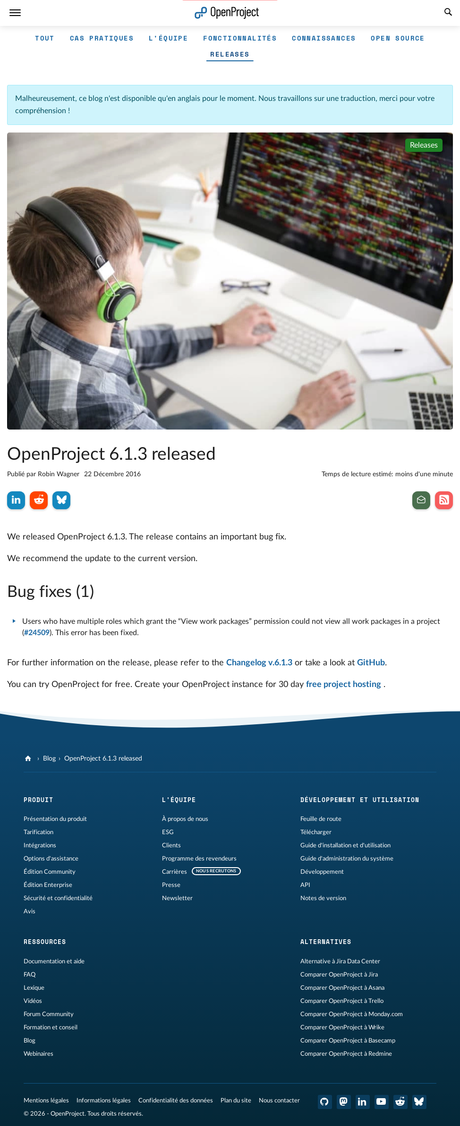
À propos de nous (185, 819)
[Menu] (15, 13)
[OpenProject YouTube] (382, 1102)
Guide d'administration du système (346, 858)
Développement (322, 872)
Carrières (174, 872)
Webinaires (38, 1054)
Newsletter (177, 898)
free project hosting (343, 684)
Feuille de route (320, 819)
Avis (29, 911)
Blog (49, 758)
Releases (229, 54)
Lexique (34, 988)
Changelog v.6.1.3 (259, 663)
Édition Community (50, 872)
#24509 (37, 633)
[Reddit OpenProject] (400, 1102)
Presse (171, 885)
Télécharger (316, 832)
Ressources (45, 941)
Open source (398, 38)
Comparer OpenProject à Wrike (342, 1027)
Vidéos (33, 1001)
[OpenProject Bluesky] (419, 1102)
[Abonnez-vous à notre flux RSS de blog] (444, 500)
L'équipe (168, 38)
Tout (45, 38)
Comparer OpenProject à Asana (342, 988)
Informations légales (104, 1100)
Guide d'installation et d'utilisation (345, 845)
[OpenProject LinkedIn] (363, 1102)
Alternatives (325, 941)
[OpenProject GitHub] (325, 1102)
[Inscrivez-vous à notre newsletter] (421, 500)
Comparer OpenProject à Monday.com (351, 1014)
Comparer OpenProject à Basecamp (347, 1040)
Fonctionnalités (240, 38)
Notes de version (323, 898)
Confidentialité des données (175, 1100)
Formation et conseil (50, 1027)
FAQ (29, 974)
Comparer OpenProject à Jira (339, 974)
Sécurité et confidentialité (58, 898)
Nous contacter (279, 1100)
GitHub (371, 663)
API (305, 885)
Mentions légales (46, 1100)
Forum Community (49, 1014)
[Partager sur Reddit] (39, 500)
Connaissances (324, 38)
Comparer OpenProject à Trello (341, 1001)
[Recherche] (448, 13)
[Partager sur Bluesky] (61, 500)
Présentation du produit (55, 819)
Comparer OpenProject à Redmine (346, 1054)
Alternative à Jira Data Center (340, 961)
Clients (171, 845)
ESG (168, 832)
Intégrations (40, 845)
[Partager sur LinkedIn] (16, 500)
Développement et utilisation (359, 799)
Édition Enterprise (48, 885)
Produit (38, 799)
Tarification (38, 832)
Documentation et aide (54, 961)
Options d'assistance (51, 858)
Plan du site (236, 1100)
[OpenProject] (29, 758)
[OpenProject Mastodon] (344, 1102)
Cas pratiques (102, 38)
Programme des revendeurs (199, 858)
